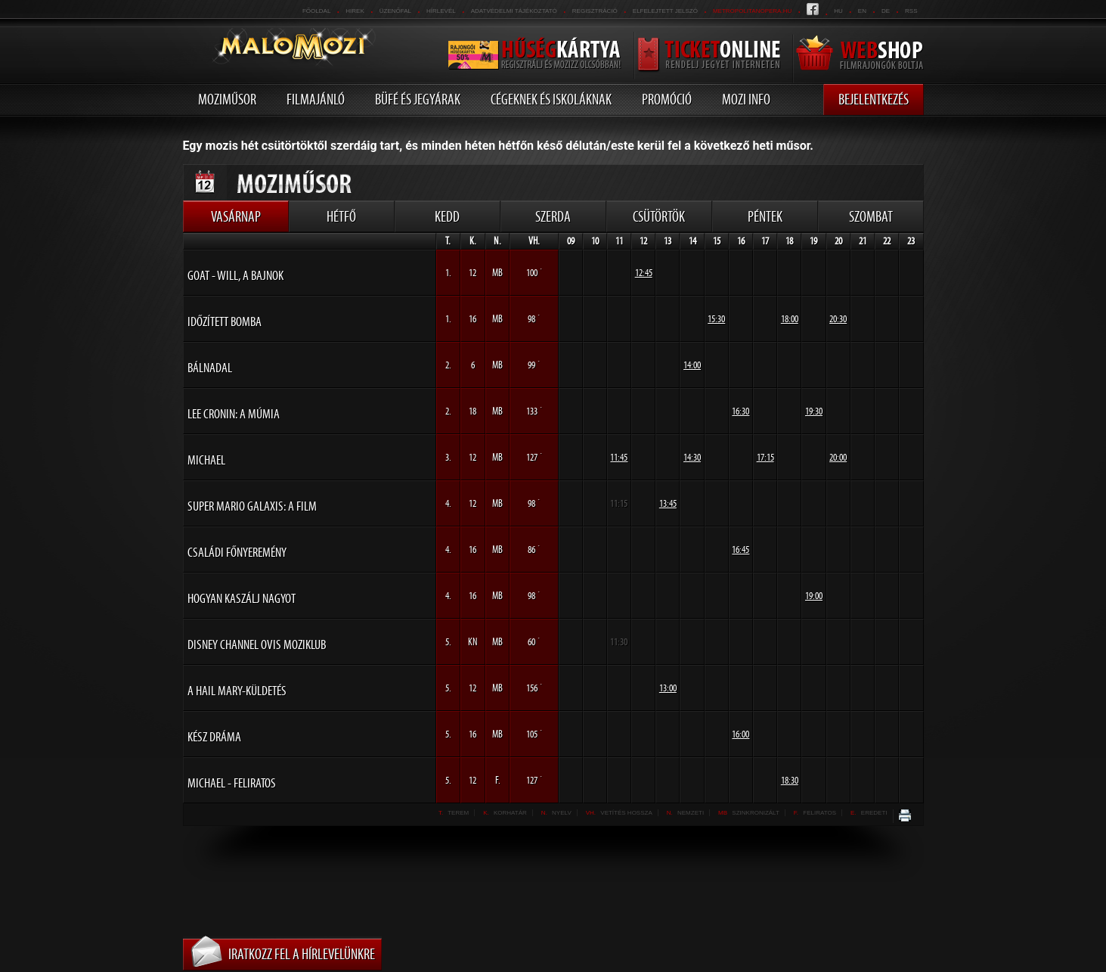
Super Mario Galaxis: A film (252, 506)
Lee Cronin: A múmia (233, 413)
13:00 (668, 688)
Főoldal (316, 11)
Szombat (871, 216)
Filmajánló (316, 99)
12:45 (643, 272)
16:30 (740, 411)
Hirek (354, 11)
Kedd (447, 216)
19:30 (814, 411)
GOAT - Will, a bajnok (235, 275)
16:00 (740, 734)
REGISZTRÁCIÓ (595, 11)
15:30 (716, 318)
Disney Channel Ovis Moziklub (256, 644)
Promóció (667, 99)
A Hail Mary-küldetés (237, 690)
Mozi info (746, 99)
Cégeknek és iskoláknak (551, 99)
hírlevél (441, 11)
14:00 (692, 365)
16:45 (740, 549)
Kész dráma (214, 736)
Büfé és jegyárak (417, 99)
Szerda (553, 216)
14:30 (692, 457)
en (862, 11)
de (885, 11)
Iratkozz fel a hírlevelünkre (301, 954)
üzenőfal (395, 11)
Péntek (765, 216)
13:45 (668, 503)
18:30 (789, 780)
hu (838, 11)
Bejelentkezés (873, 99)
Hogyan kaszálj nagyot (241, 598)
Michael (206, 460)
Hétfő (341, 216)
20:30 (838, 318)
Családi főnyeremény (237, 552)
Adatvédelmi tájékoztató (514, 11)
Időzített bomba (224, 321)
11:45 (618, 457)
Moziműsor (227, 99)
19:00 (814, 595)
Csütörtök (659, 216)
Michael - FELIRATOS (231, 783)
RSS (911, 11)
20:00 (838, 457)
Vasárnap (236, 216)
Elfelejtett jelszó (665, 11)
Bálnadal (209, 367)
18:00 (789, 318)
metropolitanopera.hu (752, 11)
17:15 (765, 457)
